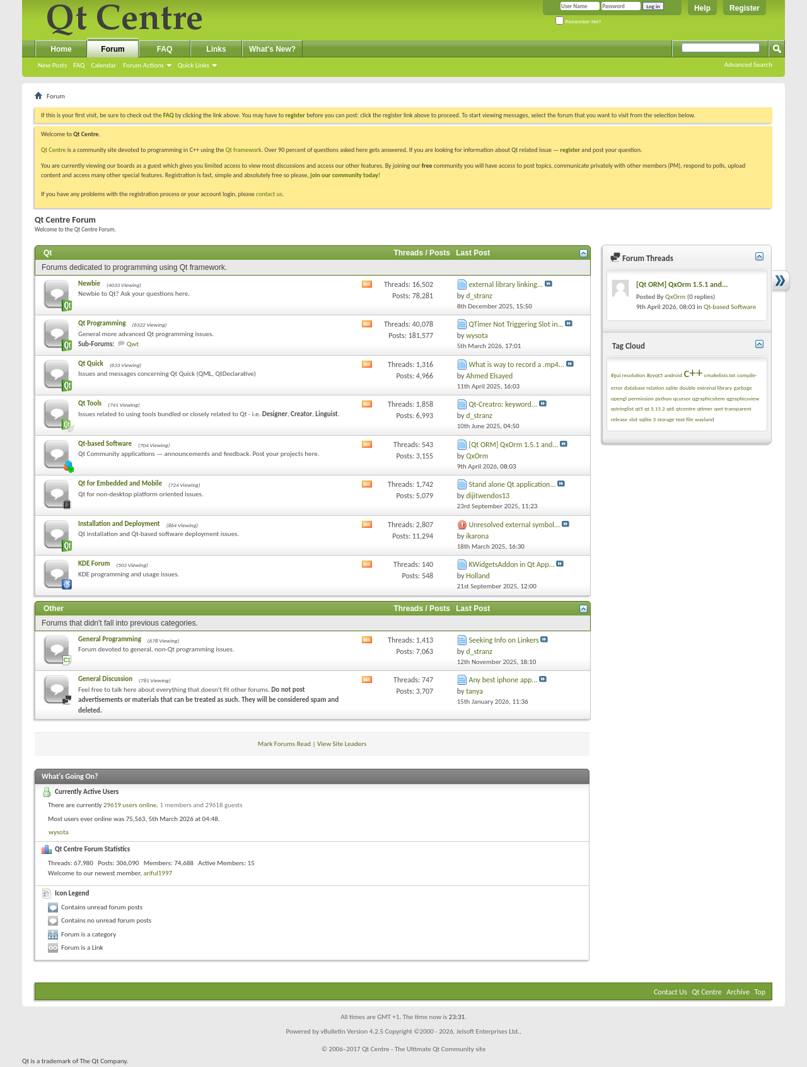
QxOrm (675, 297)
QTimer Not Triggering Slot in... (516, 324)
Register (744, 8)
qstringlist (622, 408)
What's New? (272, 49)
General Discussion (105, 679)
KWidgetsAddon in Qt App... (512, 564)
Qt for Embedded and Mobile (120, 483)
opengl (619, 398)
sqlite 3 (647, 419)
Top (760, 992)
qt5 (638, 408)
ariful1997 (157, 873)
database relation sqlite (651, 387)
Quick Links (193, 65)
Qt (48, 252)
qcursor (682, 398)
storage (666, 419)
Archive (738, 992)
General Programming (109, 639)
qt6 (670, 408)
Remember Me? (578, 22)
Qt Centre (53, 150)
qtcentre (685, 408)
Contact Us (670, 992)
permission (640, 398)
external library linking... (506, 284)
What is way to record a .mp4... (516, 364)
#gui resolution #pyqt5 (637, 374)
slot (633, 419)
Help (702, 8)
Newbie (89, 283)
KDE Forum (94, 563)
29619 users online (129, 805)
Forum (112, 49)
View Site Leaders (341, 744)
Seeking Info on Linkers (504, 640)
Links (216, 49)
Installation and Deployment (119, 524)
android (673, 374)
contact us (269, 194)
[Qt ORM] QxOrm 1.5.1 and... (514, 444)
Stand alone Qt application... (512, 484)
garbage (743, 387)
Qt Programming (101, 323)
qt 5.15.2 (654, 408)
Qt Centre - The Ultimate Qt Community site (423, 1049)
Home (60, 49)
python (663, 398)
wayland (704, 419)
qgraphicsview (742, 398)
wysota (59, 832)
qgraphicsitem (708, 398)
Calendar (103, 65)
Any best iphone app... (503, 679)
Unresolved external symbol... (514, 524)
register (570, 150)
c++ (692, 372)
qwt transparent (733, 408)
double (687, 387)
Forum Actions (143, 65)
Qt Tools (90, 403)
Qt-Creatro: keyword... (503, 404)
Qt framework (244, 150)
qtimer (705, 408)
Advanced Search (748, 65)
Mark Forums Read (284, 744)
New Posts (52, 65)
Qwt (133, 344)
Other (54, 608)
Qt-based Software (105, 444)
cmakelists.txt (720, 374)
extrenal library (714, 387)
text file (685, 419)
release (619, 419)
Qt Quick (90, 363)
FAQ (78, 65)
